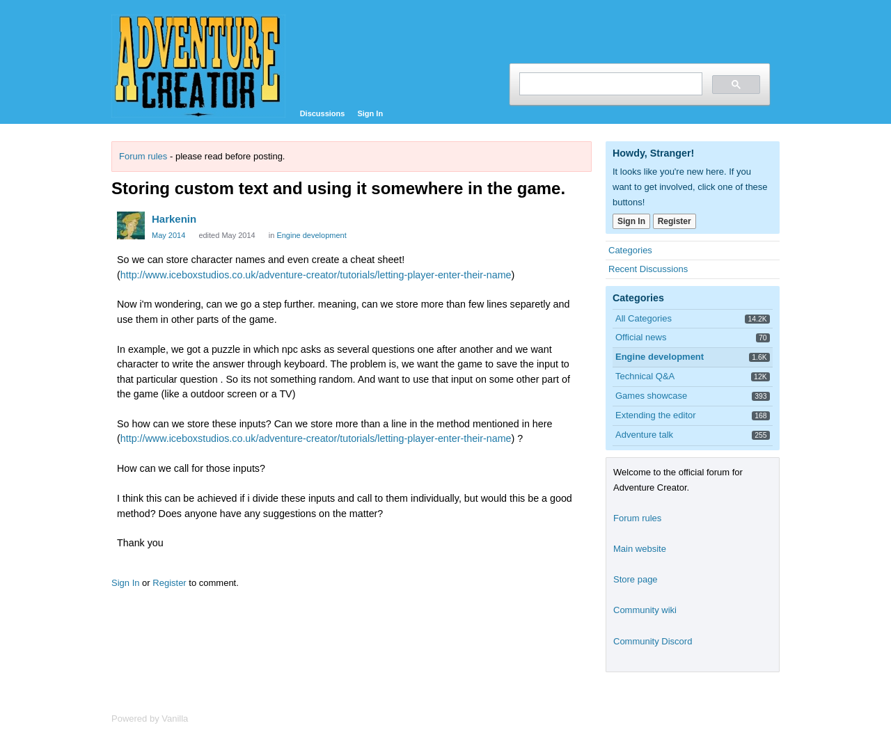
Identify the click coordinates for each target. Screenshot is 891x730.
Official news (640, 337)
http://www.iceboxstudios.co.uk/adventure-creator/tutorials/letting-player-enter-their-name (316, 274)
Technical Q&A (645, 376)
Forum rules (143, 156)
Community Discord (652, 641)
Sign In (370, 113)
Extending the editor (655, 415)
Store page (635, 579)
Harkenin (174, 219)
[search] (609, 84)
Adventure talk (644, 434)
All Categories (643, 318)
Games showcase (651, 395)
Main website (639, 548)
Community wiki (645, 610)
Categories (630, 250)
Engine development (311, 235)
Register (169, 583)
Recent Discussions (648, 269)
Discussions (322, 113)
